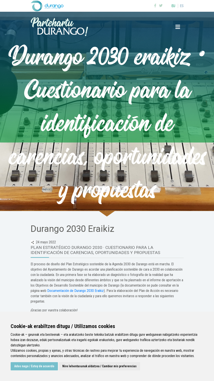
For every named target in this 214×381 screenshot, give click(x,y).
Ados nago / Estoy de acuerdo (34, 366)
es (182, 6)
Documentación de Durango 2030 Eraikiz (75, 291)
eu (173, 6)
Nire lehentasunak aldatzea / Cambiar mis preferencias (99, 366)
